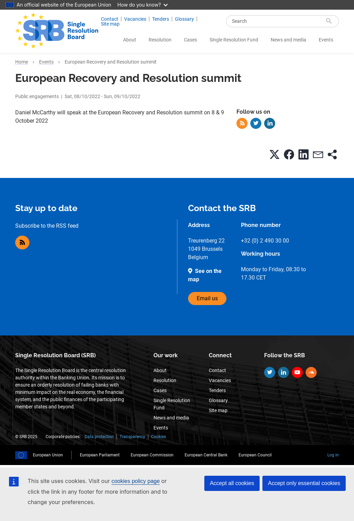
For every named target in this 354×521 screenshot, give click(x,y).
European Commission (152, 455)
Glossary (184, 19)
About (129, 39)
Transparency (132, 436)
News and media (288, 39)
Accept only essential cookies (304, 483)
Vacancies (135, 19)
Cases (190, 39)
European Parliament (100, 455)
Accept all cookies (232, 483)
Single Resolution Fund (233, 39)
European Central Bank (206, 455)
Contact (109, 19)
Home (21, 62)
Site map (110, 23)
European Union (48, 455)
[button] (274, 154)
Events (326, 39)
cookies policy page (135, 481)
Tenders (160, 19)
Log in (333, 455)
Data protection (99, 436)
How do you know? (143, 5)
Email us (207, 298)
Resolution (160, 39)
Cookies (158, 436)
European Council (255, 455)
